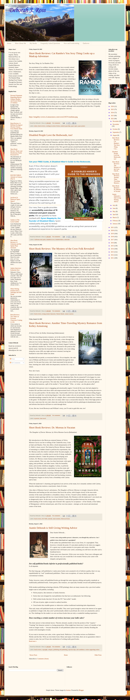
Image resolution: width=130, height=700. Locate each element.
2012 (112, 255)
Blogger (81, 690)
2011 (112, 258)
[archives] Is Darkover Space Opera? (15, 199)
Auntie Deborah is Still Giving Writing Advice (53, 527)
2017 (112, 239)
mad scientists (56, 519)
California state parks (40, 239)
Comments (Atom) (43, 659)
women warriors (69, 314)
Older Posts (98, 655)
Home (9, 43)
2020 (112, 230)
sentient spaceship (65, 126)
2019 (112, 233)
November (116, 124)
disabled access (50, 239)
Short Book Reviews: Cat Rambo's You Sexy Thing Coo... (116, 143)
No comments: (56, 123)
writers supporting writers (92, 649)
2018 (112, 236)
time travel (43, 418)
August (115, 135)
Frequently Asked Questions (50, 43)
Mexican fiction (65, 519)
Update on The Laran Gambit (15, 221)
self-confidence (80, 649)
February (115, 220)
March (115, 217)
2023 (112, 115)
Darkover (86, 43)
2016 (112, 243)
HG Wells (44, 519)
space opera (74, 126)
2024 (112, 112)
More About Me (20, 43)
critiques (50, 649)
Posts (12, 359)
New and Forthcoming (71, 43)
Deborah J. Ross (27, 10)
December (116, 121)
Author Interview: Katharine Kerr (16, 269)
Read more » (33, 641)
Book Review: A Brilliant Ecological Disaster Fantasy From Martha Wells (16, 126)
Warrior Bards (60, 314)
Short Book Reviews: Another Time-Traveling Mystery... (116, 178)
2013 (112, 252)
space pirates (81, 126)
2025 (112, 109)
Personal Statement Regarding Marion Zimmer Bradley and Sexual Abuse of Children (16, 99)
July (114, 205)
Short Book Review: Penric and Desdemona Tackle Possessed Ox (16, 151)
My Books (33, 43)
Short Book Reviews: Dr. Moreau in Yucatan (52, 427)
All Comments (15, 363)
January (115, 223)
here (110, 79)
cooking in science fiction (53, 126)
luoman (68, 690)
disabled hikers (59, 239)
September (116, 132)
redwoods (67, 239)
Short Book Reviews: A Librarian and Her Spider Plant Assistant (16, 244)
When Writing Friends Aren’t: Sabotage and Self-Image (16, 291)
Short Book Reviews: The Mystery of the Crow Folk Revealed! (61, 248)
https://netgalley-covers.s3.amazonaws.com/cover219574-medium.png (53, 117)
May (114, 211)
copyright (44, 649)
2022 (112, 118)
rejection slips (72, 649)
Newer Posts (33, 655)
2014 (112, 249)
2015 (112, 246)
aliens (35, 126)
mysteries (36, 418)
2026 (112, 106)
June (114, 208)
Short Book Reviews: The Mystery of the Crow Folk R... (116, 166)
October (115, 129)
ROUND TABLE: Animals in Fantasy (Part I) (16, 177)
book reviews (41, 126)
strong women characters (49, 314)
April (114, 214)
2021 (112, 227)
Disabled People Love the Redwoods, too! (51, 135)
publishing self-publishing (60, 649)
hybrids (50, 519)
